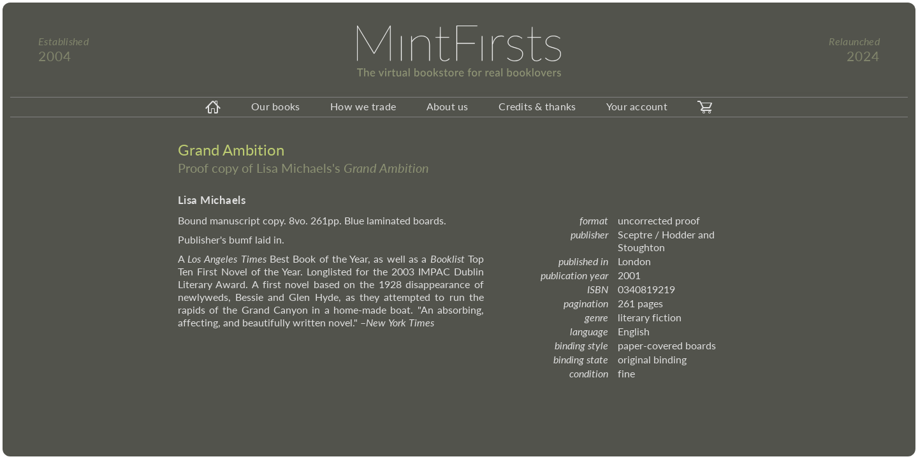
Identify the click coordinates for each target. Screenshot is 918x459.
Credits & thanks (537, 106)
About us (447, 106)
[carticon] (705, 107)
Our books (275, 106)
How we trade (363, 106)
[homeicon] (213, 107)
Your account (636, 106)
